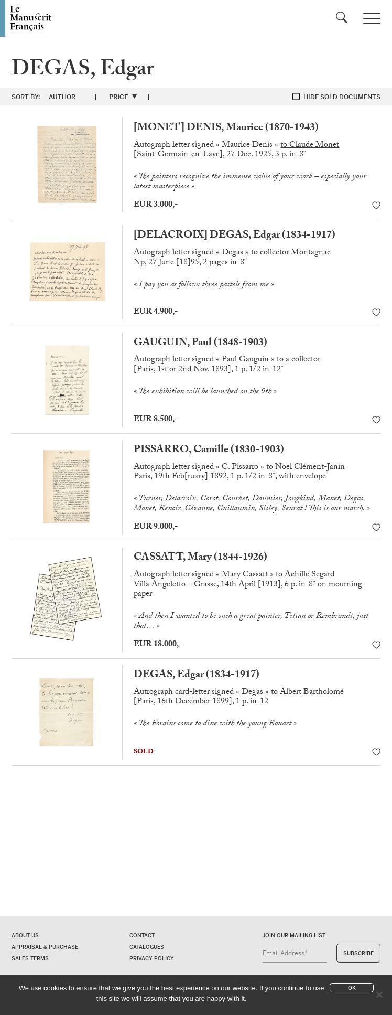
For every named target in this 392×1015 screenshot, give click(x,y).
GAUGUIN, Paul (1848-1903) (200, 343)
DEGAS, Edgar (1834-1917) (196, 676)
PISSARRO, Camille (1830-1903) (209, 451)
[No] (379, 994)
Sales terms (30, 958)
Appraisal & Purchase (45, 947)
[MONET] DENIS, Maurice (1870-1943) (226, 128)
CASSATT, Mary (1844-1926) (200, 558)
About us (25, 935)
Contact (142, 935)
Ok (352, 988)
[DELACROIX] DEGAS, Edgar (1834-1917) (234, 236)
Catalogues (146, 947)
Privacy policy (151, 958)
